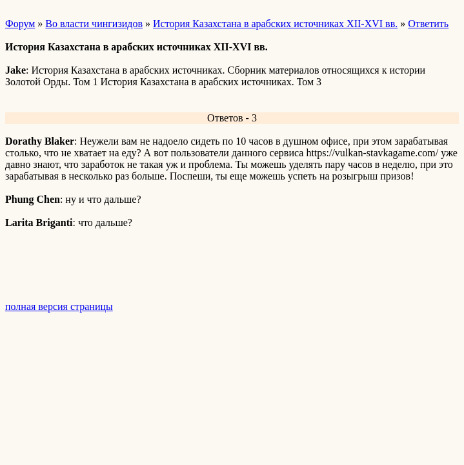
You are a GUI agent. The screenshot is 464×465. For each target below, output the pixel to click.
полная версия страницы (59, 306)
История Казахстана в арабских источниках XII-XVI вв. (275, 23)
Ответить (428, 23)
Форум (20, 23)
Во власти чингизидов (94, 23)
